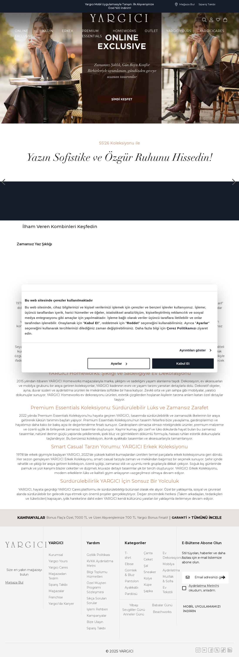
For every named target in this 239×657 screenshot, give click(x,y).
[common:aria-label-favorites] (211, 19)
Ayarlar (119, 363)
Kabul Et (183, 363)
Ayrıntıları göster (192, 350)
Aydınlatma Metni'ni (204, 586)
